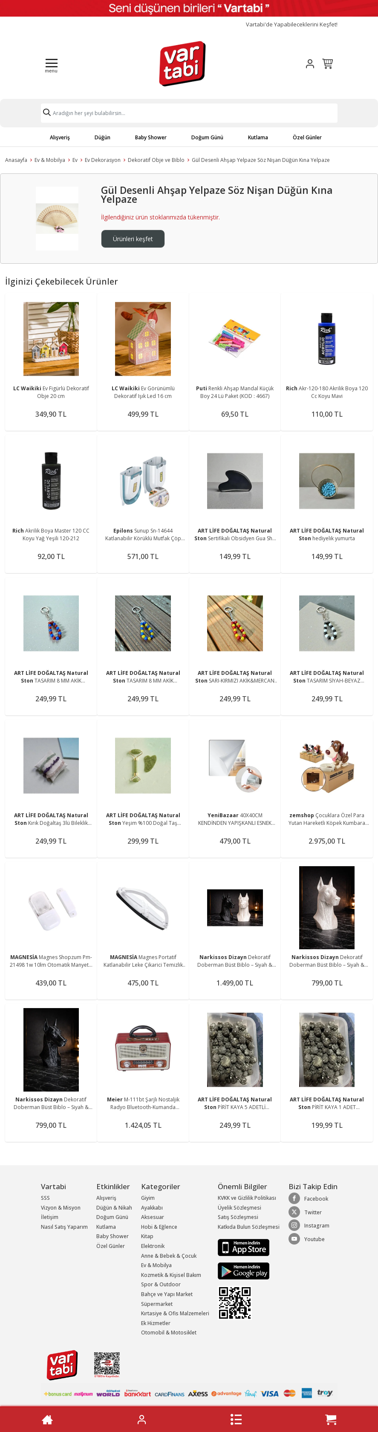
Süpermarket (157, 1304)
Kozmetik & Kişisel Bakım (171, 1275)
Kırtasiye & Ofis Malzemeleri (175, 1313)
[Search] (189, 113)
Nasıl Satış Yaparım (64, 1226)
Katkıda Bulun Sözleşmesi (249, 1226)
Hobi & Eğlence (159, 1226)
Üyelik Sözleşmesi (239, 1207)
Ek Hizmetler (155, 1323)
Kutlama (258, 137)
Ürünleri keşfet (133, 239)
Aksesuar (152, 1217)
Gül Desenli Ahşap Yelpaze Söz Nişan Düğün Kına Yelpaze (261, 160)
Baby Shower (151, 137)
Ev (75, 160)
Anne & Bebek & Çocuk (168, 1255)
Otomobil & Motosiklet (168, 1332)
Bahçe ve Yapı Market (167, 1294)
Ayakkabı (152, 1207)
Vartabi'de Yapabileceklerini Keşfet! (292, 24)
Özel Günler (307, 137)
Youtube (307, 1239)
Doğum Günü (207, 137)
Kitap (147, 1236)
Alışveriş (60, 137)
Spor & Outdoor (161, 1284)
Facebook (308, 1198)
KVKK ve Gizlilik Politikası (247, 1197)
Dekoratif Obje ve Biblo (156, 160)
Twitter (305, 1212)
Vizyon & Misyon (61, 1207)
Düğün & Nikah (114, 1207)
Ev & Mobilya (50, 160)
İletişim (49, 1217)
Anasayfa (16, 160)
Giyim (148, 1197)
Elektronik (152, 1246)
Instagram (309, 1225)
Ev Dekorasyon (103, 160)
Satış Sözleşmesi (238, 1217)
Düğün (102, 137)
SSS (45, 1197)
